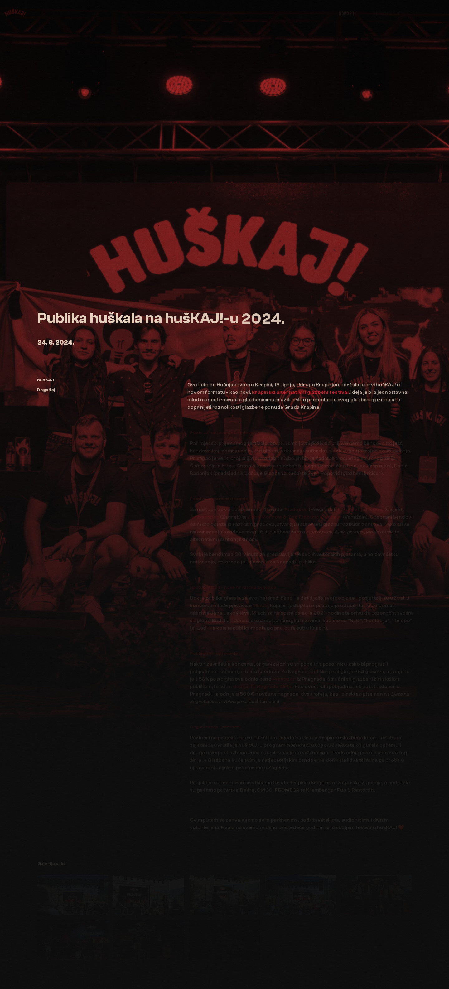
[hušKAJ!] (14, 12)
